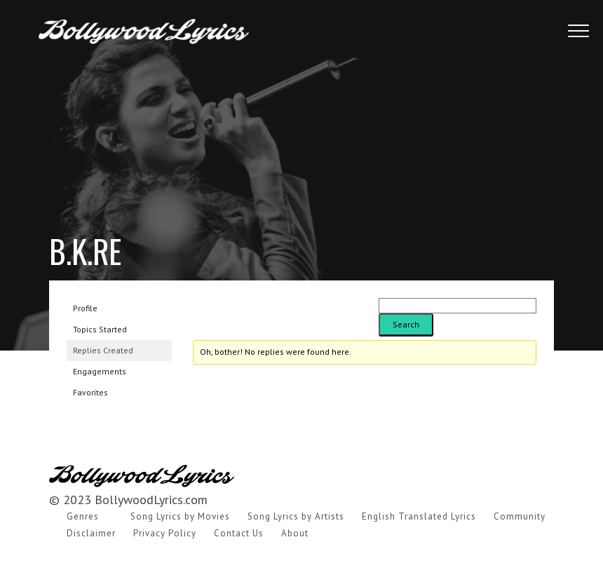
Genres (83, 516)
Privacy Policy (164, 533)
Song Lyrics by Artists (296, 516)
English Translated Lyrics (419, 516)
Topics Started (100, 329)
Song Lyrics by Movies (180, 516)
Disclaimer (91, 533)
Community (520, 516)
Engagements (99, 371)
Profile (85, 308)
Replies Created (103, 350)
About (295, 533)
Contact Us (239, 533)
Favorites (90, 392)
